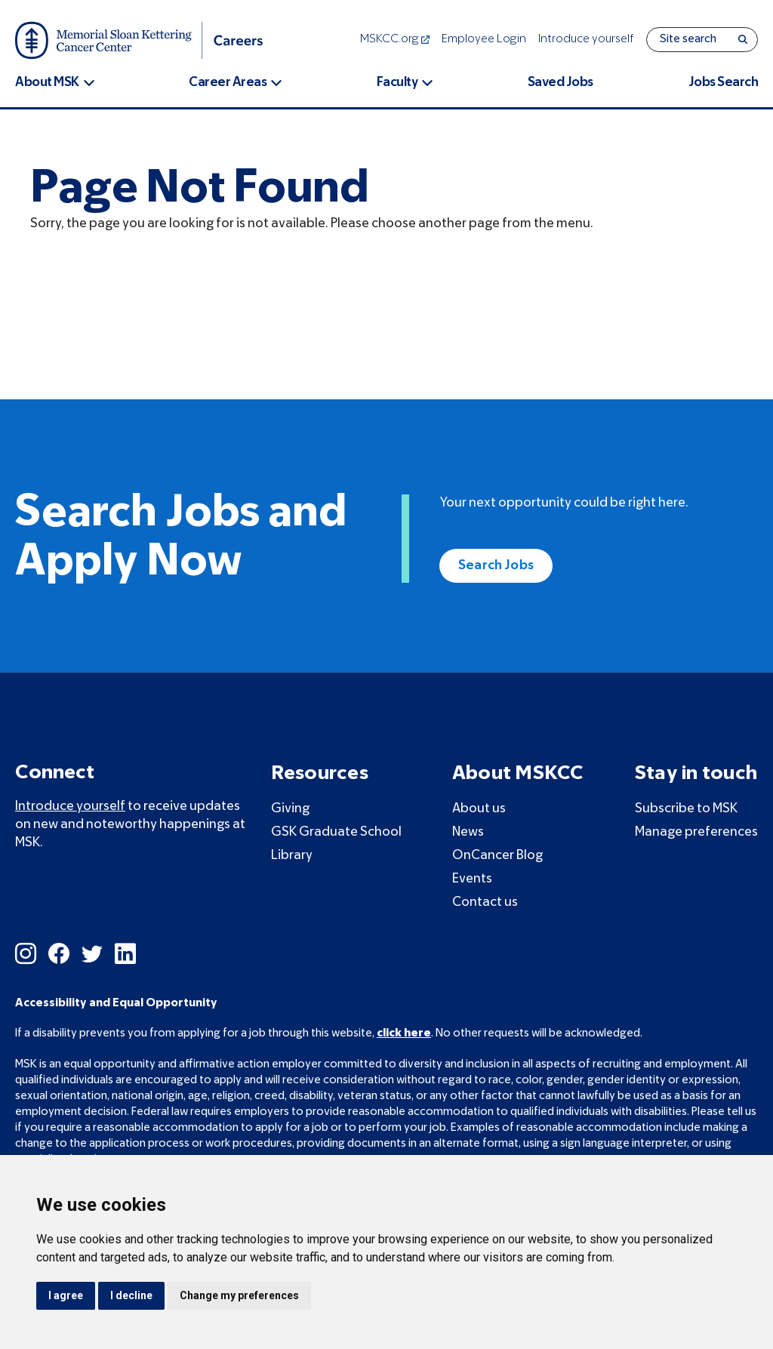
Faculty (397, 82)
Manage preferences (696, 832)
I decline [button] (131, 1295)
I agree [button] (65, 1295)
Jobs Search (723, 82)
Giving (290, 808)
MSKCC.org (395, 39)
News (468, 832)
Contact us (485, 902)
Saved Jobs (560, 82)
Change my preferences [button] (239, 1295)
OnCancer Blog (497, 855)
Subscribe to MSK (686, 808)
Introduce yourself (586, 39)
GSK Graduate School (336, 832)
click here (404, 1033)
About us (479, 808)
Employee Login (484, 39)
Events (472, 879)
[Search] (743, 39)
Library (292, 855)
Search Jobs (496, 565)
